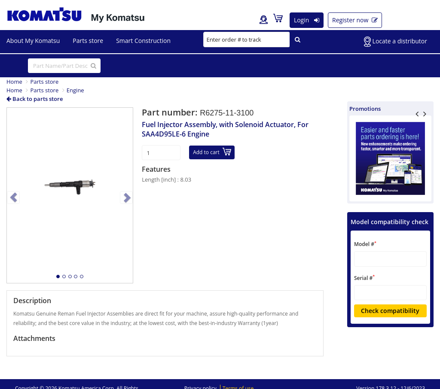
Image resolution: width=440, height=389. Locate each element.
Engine (75, 90)
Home (14, 81)
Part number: (171, 112)
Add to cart (212, 152)
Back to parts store (34, 99)
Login (306, 20)
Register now (355, 20)
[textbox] (390, 259)
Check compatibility (390, 311)
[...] (64, 65)
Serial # (364, 278)
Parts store (44, 81)
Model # (365, 244)
